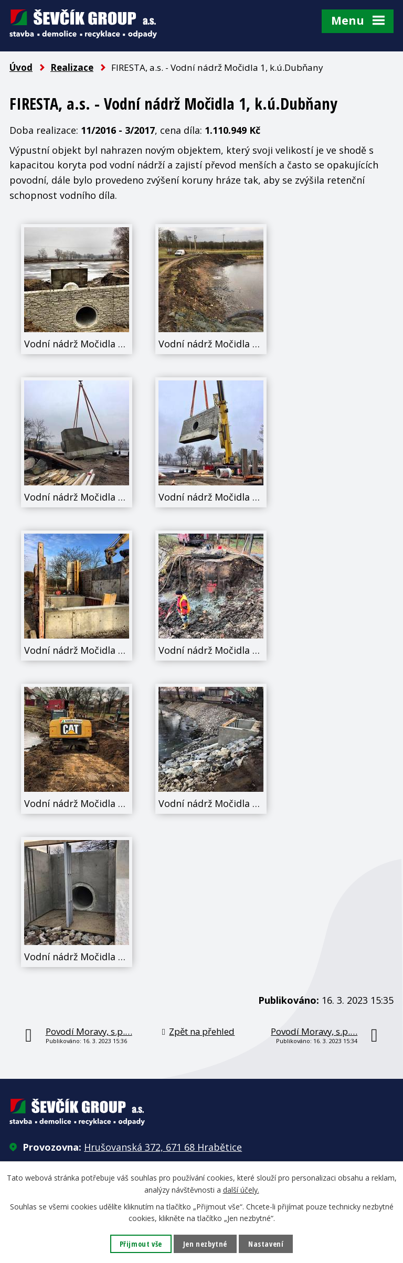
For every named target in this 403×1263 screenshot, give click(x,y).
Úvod (21, 67)
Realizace (71, 67)
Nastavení (265, 1244)
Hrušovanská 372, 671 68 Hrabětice (163, 1147)
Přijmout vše (141, 1244)
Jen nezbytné (205, 1244)
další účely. (241, 1189)
